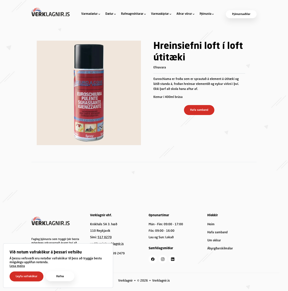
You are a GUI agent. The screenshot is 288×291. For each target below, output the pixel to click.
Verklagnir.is (161, 280)
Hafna (60, 276)
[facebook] (153, 259)
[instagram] (163, 259)
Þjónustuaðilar (241, 14)
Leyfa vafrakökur (26, 276)
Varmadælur (89, 14)
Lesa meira (17, 266)
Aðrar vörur (184, 14)
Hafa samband (199, 110)
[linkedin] (172, 259)
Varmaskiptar (160, 14)
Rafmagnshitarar (132, 14)
